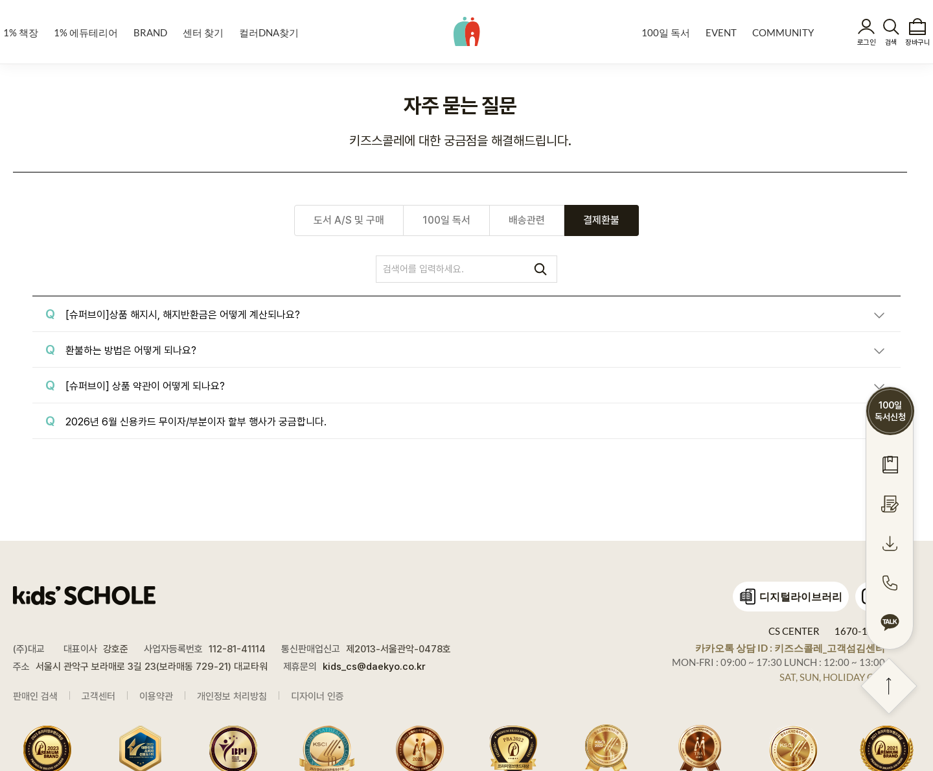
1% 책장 (20, 32)
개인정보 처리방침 (232, 696)
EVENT (721, 32)
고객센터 (98, 696)
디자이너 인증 (317, 696)
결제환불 (601, 220)
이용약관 (156, 696)
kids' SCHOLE (467, 31)
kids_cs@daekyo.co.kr (374, 666)
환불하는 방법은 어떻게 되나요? (130, 350)
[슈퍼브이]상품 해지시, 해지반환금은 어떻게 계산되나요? (182, 315)
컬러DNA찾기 (269, 32)
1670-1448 (860, 631)
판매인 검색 (35, 696)
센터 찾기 (203, 32)
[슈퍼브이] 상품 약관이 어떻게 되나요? (145, 386)
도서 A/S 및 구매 (349, 220)
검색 (891, 42)
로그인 (866, 42)
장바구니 (917, 42)
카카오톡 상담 (790, 648)
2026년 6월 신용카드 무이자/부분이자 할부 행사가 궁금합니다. (196, 422)
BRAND (150, 32)
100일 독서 (665, 32)
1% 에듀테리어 (86, 32)
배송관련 (527, 220)
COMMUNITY (783, 32)
